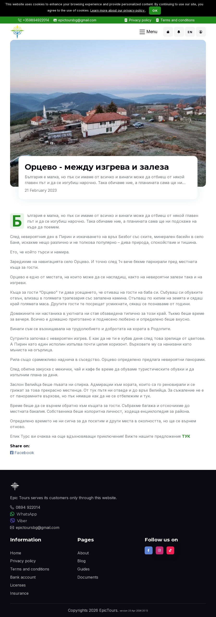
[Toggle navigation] (148, 31)
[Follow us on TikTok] (170, 550)
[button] (168, 32)
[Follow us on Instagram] (159, 550)
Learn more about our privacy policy (117, 10)
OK (155, 10)
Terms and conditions (177, 20)
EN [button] (190, 32)
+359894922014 (36, 20)
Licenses (18, 585)
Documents (87, 577)
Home (15, 553)
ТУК (186, 436)
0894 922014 (25, 507)
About (83, 553)
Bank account (23, 577)
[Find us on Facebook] (148, 550)
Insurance (19, 593)
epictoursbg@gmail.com (77, 20)
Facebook (22, 452)
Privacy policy (140, 20)
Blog (81, 560)
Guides (83, 569)
